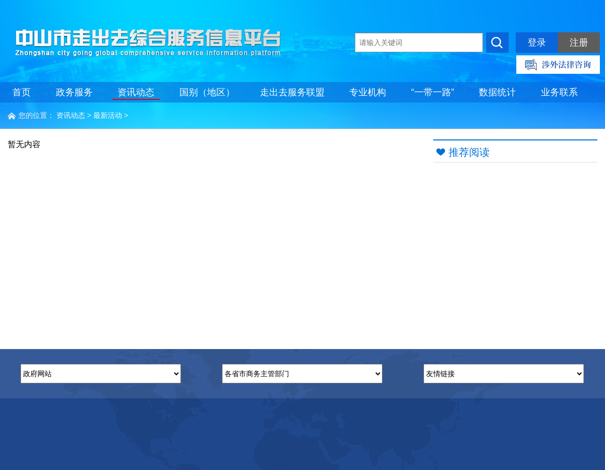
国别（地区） (207, 92)
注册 (579, 42)
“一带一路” (432, 92)
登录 (537, 42)
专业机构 (367, 92)
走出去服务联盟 (292, 92)
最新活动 (107, 115)
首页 (21, 92)
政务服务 (74, 92)
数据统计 (497, 92)
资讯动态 (135, 92)
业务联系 (559, 92)
